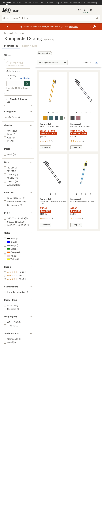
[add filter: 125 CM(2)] (8, 178)
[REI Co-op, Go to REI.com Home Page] (6, 10)
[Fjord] (51, 118)
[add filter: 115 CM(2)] (8, 171)
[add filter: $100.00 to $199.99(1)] (14, 225)
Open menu (97, 10)
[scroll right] (64, 118)
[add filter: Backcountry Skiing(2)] (14, 201)
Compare (45, 147)
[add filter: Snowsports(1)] (11, 205)
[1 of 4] (77, 112)
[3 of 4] (86, 112)
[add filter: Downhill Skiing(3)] (12, 198)
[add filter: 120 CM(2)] (9, 174)
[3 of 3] (57, 112)
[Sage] (62, 118)
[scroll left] (40, 118)
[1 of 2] (50, 194)
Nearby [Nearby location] (25, 78)
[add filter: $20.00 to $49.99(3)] (14, 218)
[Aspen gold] (45, 118)
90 (96, 62)
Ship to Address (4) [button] (17, 100)
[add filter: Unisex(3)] (8, 130)
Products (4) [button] (11, 45)
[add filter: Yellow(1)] (10, 259)
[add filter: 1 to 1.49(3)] (9, 325)
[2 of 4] (81, 112)
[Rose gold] (78, 118)
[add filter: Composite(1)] (10, 339)
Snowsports (19, 33)
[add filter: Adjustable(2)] (10, 185)
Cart (91, 10)
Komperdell (8, 33)
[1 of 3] (48, 112)
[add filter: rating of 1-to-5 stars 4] (15, 279)
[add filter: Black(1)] (9, 238)
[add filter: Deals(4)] (7, 154)
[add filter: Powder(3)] (9, 305)
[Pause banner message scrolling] (94, 26)
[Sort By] (52, 62)
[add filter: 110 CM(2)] (8, 167)
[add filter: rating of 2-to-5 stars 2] (15, 275)
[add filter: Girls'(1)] (7, 137)
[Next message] (90, 26)
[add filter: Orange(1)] (10, 252)
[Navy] (56, 118)
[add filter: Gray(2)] (9, 245)
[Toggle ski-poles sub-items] (5, 117)
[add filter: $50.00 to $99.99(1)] (13, 221)
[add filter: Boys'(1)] (7, 134)
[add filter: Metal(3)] (8, 342)
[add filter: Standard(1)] (9, 309)
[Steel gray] (72, 118)
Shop (16, 10)
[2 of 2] (55, 194)
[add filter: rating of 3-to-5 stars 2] (15, 272)
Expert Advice (29, 45)
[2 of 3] (53, 112)
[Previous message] (7, 26)
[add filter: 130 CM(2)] (8, 181)
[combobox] (51, 18)
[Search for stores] (27, 83)
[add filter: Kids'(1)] (7, 141)
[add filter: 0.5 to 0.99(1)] (10, 322)
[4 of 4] (90, 112)
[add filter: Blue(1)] (9, 242)
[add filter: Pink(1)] (9, 255)
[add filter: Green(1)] (9, 249)
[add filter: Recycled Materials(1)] (14, 292)
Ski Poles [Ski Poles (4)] (12, 117)
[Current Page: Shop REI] (7, 2)
